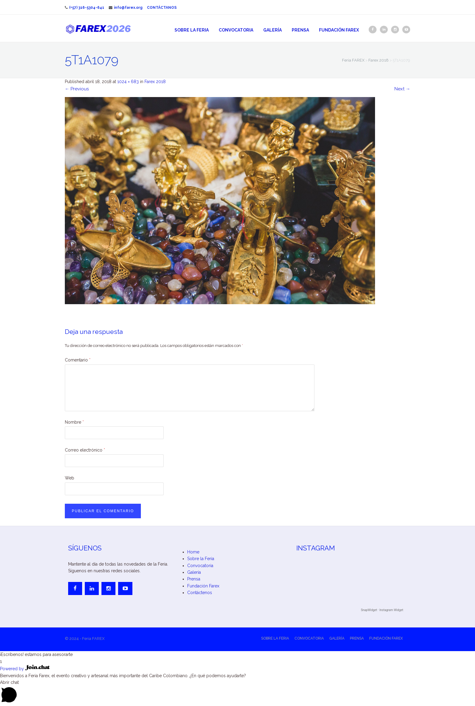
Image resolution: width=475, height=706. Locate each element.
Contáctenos (199, 592)
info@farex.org (125, 7)
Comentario (78, 360)
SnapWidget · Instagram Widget (382, 610)
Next (402, 89)
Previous (77, 89)
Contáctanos (162, 7)
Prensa (300, 30)
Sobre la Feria (191, 30)
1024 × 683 (128, 81)
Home (193, 552)
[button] (237, 654)
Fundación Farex (339, 30)
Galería (272, 30)
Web (69, 478)
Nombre (74, 422)
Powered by (25, 668)
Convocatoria (236, 30)
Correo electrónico (85, 450)
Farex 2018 (155, 81)
